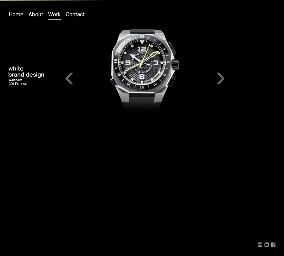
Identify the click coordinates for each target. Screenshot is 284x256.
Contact (75, 14)
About (35, 14)
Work (54, 14)
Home (16, 14)
